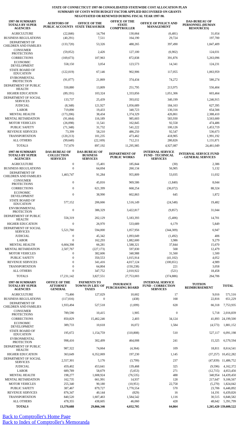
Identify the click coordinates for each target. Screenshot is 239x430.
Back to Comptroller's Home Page (36, 416)
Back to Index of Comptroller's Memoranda (46, 422)
